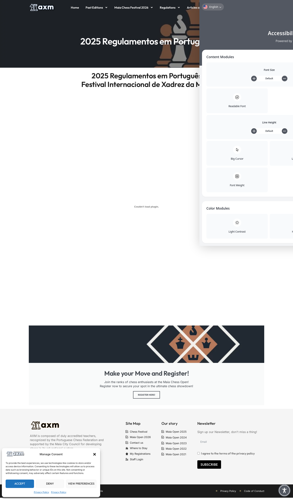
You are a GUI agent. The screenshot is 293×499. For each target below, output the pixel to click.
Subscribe (209, 465)
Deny (50, 483)
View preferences (81, 483)
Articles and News (199, 7)
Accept (19, 483)
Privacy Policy (41, 492)
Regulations (170, 7)
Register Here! (146, 395)
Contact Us (225, 7)
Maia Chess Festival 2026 (133, 7)
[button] (94, 454)
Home (75, 7)
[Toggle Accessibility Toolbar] (284, 490)
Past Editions (97, 7)
